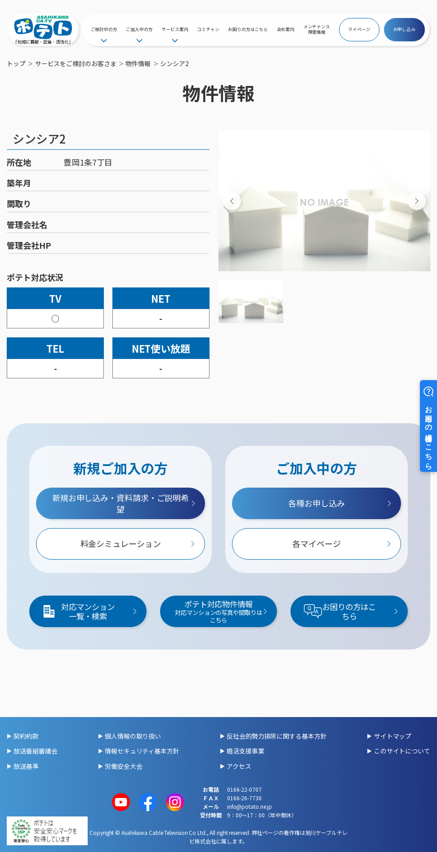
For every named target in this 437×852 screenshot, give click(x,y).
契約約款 (26, 735)
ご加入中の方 (139, 29)
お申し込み (404, 29)
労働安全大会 (123, 766)
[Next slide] (417, 201)
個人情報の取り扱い (133, 735)
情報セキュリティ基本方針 (142, 750)
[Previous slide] (232, 201)
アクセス (239, 766)
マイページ (359, 29)
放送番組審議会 (35, 750)
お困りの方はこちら (248, 29)
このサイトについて (402, 750)
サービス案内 (174, 29)
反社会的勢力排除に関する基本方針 (276, 735)
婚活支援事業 (245, 750)
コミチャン (208, 29)
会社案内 (286, 29)
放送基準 (26, 766)
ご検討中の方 (104, 29)
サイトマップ (392, 735)
